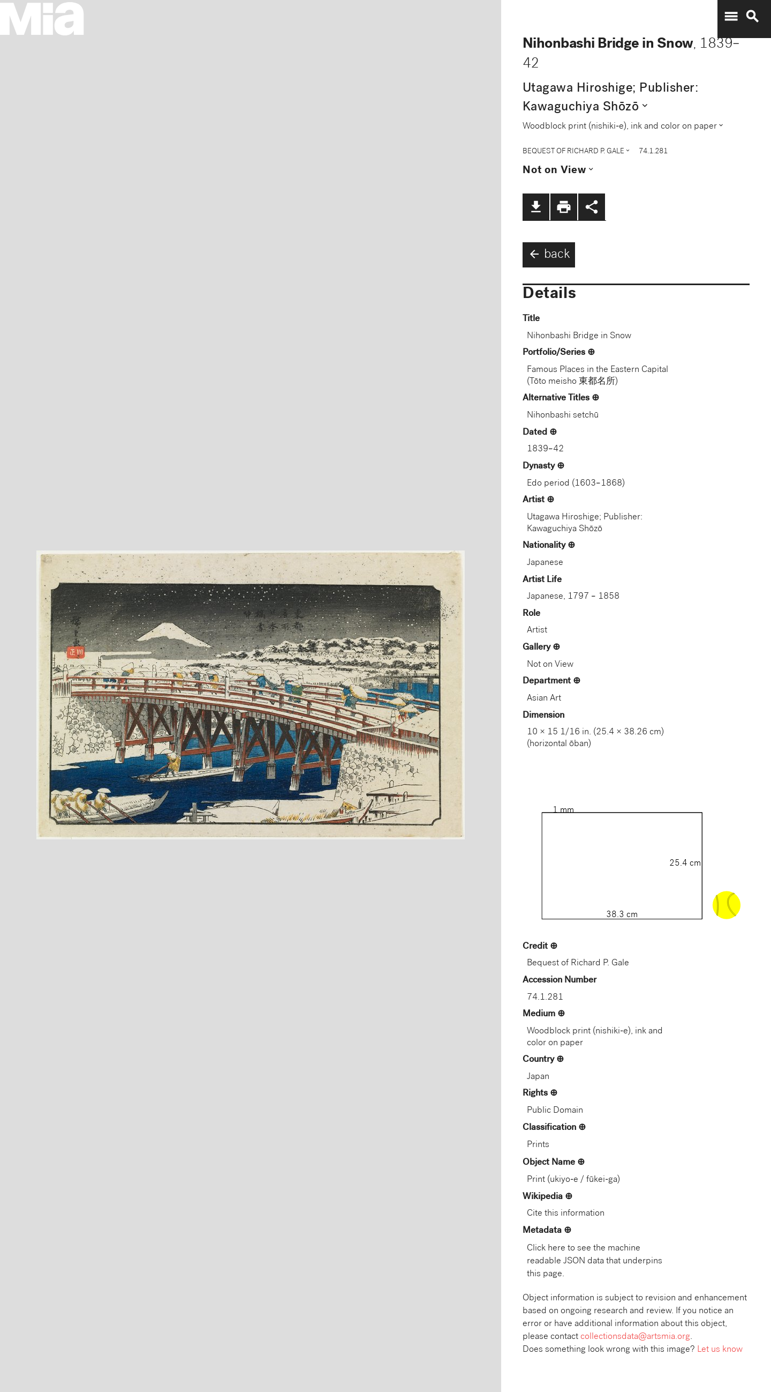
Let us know (720, 1349)
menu (731, 17)
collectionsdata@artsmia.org (635, 1337)
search (752, 17)
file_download (536, 207)
